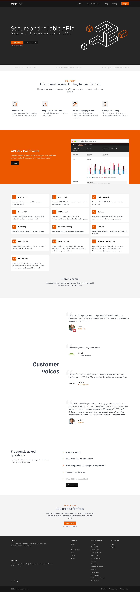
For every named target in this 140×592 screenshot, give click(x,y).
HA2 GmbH (81, 329)
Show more (72, 485)
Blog (106, 4)
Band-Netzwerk (83, 385)
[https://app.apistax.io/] (104, 141)
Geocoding (94, 564)
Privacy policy (124, 589)
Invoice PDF (94, 555)
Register (113, 547)
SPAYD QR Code (95, 575)
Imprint (103, 589)
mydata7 (81, 422)
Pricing (114, 4)
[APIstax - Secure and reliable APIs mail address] (17, 581)
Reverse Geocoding (97, 566)
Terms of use (113, 589)
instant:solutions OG (19, 546)
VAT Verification (96, 558)
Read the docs (31, 43)
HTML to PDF (94, 547)
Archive (73, 558)
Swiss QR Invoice (96, 552)
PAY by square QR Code (98, 578)
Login (125, 4)
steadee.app (18, 566)
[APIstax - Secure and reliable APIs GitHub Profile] (14, 581)
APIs (80, 4)
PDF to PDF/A (95, 572)
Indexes (93, 561)
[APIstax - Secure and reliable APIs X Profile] (11, 581)
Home (72, 544)
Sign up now (17, 43)
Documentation (93, 4)
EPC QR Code (95, 550)
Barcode (93, 569)
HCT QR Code (95, 581)
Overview (94, 544)
